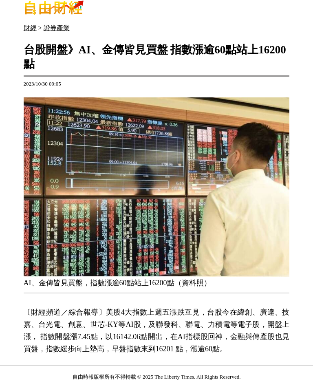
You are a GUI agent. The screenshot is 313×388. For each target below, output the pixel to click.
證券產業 (57, 27)
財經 (30, 27)
